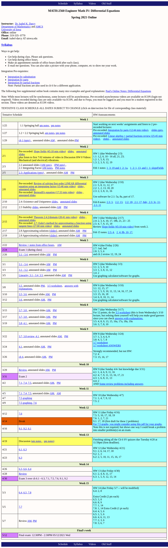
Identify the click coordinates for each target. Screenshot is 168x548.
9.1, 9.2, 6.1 (25, 428)
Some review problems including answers (121, 383)
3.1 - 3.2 (23, 270)
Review (23, 370)
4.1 (20, 346)
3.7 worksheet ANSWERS (107, 345)
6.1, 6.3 (23, 449)
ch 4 (21, 356)
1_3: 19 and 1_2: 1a (117, 168)
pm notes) (49, 441)
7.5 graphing (25, 398)
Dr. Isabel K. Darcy (25, 23)
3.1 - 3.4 (23, 254)
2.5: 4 (111, 232)
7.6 (20, 413)
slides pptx (157, 130)
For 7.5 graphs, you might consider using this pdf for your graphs (127, 424)
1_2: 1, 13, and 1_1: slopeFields (147, 168)
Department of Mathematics (16, 26)
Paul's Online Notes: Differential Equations (128, 91)
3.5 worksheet (54, 285)
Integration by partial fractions (24, 82)
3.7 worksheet (100, 342)
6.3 (20, 457)
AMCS (39, 26)
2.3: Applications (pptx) (31, 172)
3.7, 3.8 (23, 310)
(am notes (36, 441)
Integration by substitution (22, 76)
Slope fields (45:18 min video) (50, 151)
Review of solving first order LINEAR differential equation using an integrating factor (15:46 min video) (52, 185)
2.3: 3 (109, 202)
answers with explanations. (129, 318)
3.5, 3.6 (23, 294)
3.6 (20, 299)
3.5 (20, 285)
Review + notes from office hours (36, 245)
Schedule (63, 3)
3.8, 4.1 (23, 323)
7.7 (20, 506)
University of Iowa (11, 29)
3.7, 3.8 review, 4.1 (29, 336)
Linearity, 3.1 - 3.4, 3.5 (31, 275)
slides (106, 139)
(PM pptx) (59, 165)
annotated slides (101, 133)
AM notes (47, 168)
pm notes (55, 125)
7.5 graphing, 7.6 (28, 402)
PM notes (60, 168)
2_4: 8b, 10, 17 (124, 232)
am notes (44, 125)
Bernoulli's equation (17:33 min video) (54, 192)
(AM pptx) (46, 165)
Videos (92, 3)
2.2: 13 (118, 202)
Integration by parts (18, 79)
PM (77, 140)
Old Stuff (107, 3)
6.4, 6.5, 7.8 (25, 492)
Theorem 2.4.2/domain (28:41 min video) (55, 217)
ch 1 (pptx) (25, 140)
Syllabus (78, 3)
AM (52, 140)
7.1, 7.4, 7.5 (25, 382)
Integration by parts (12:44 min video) (128, 130)
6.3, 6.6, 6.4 (25, 469)
